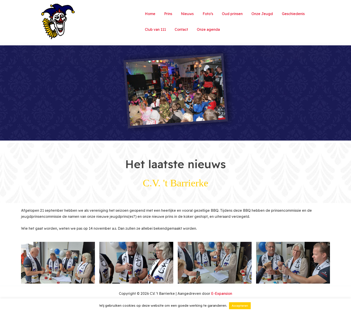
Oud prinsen (224, 13)
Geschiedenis (282, 13)
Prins (166, 13)
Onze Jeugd (253, 13)
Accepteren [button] (240, 305)
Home (149, 13)
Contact (179, 29)
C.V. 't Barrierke (107, 21)
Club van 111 (154, 29)
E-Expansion (221, 293)
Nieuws (183, 13)
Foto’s (202, 13)
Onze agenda (204, 29)
